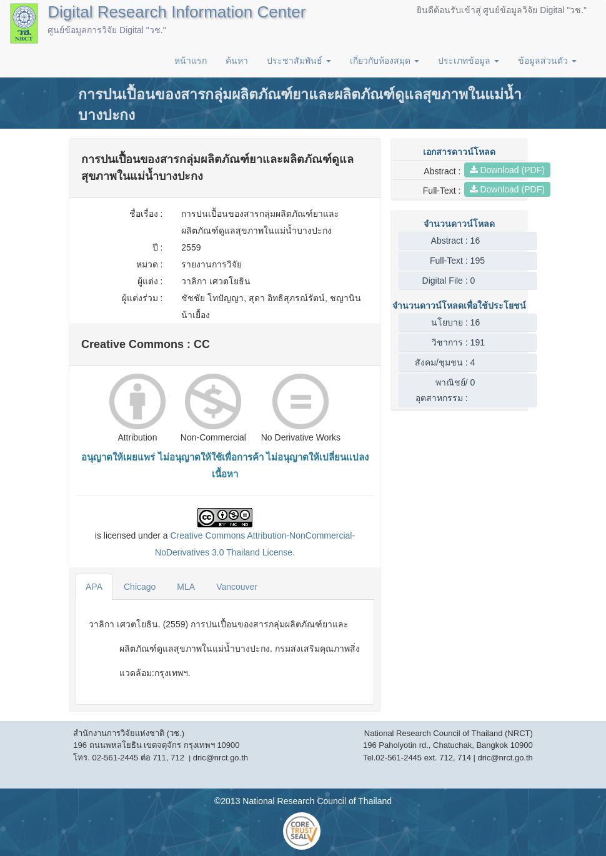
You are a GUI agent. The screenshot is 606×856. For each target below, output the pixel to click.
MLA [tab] (186, 587)
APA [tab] (94, 587)
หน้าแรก (190, 61)
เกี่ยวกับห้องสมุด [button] (384, 61)
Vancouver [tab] (236, 587)
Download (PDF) (507, 170)
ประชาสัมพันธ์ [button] (299, 61)
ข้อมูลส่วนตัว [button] (547, 61)
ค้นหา (237, 61)
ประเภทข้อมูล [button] (468, 61)
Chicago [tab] (140, 587)
